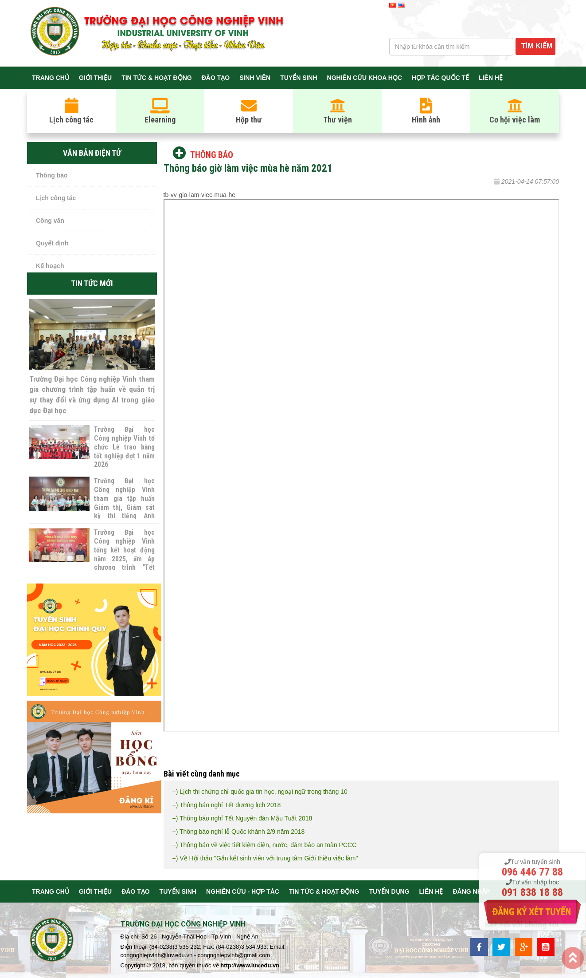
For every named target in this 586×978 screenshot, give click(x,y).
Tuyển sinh (298, 77)
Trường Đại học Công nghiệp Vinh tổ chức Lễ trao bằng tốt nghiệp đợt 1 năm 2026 (124, 447)
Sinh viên (254, 77)
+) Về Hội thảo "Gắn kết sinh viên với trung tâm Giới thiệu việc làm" (265, 858)
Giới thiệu (95, 77)
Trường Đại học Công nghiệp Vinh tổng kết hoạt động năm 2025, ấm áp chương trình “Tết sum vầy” (124, 554)
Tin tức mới (92, 283)
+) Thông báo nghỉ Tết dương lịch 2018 (226, 804)
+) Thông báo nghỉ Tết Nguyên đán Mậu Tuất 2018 (242, 818)
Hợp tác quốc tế (440, 77)
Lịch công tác (56, 197)
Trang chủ (50, 77)
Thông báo (52, 175)
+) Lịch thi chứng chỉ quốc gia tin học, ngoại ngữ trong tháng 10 (260, 791)
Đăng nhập (471, 891)
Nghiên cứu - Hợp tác (242, 891)
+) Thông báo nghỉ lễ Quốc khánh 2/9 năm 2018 (238, 831)
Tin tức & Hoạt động (156, 77)
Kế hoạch (50, 265)
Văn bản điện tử (92, 153)
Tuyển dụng (389, 891)
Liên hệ (491, 77)
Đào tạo (216, 77)
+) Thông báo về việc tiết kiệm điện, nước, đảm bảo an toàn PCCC (264, 844)
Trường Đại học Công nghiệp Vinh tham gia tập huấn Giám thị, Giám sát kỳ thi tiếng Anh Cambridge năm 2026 (124, 508)
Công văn (50, 220)
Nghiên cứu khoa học (364, 77)
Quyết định (52, 243)
